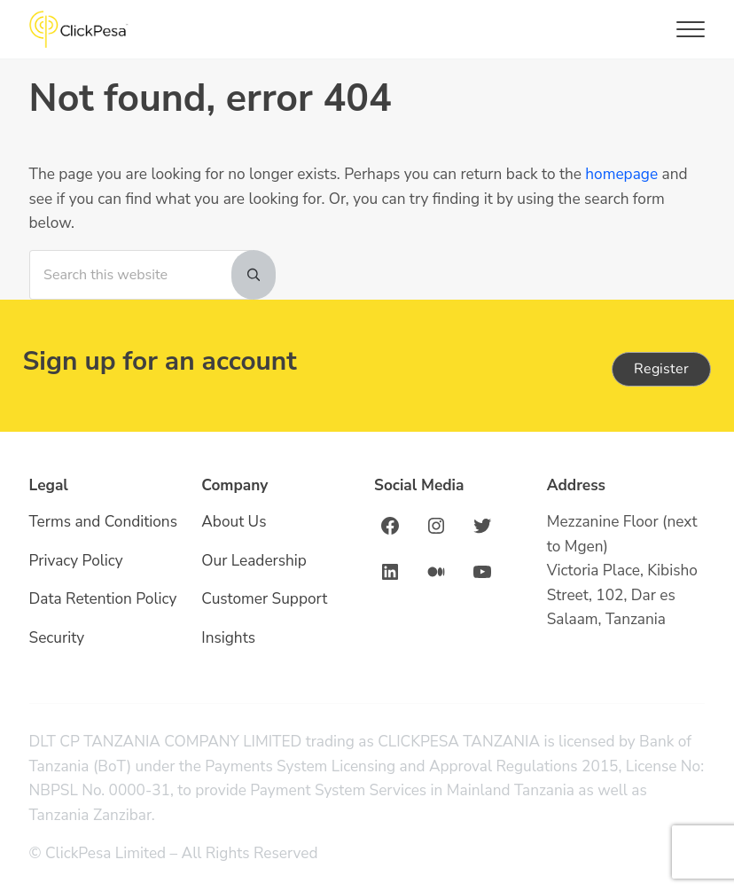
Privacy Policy (76, 561)
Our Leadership (254, 561)
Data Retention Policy (103, 599)
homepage (621, 174)
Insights (228, 638)
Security (57, 638)
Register (661, 369)
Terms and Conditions (103, 522)
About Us (233, 522)
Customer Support (264, 599)
